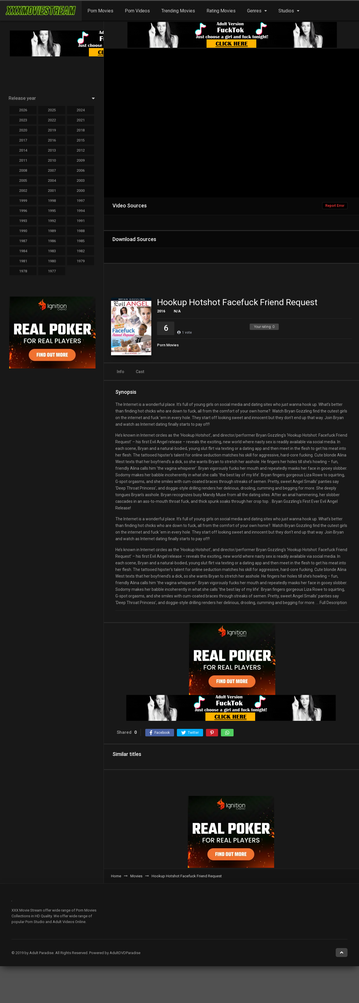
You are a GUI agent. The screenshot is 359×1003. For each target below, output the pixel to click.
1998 (52, 200)
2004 (52, 180)
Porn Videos (137, 11)
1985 (81, 241)
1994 (81, 211)
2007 (52, 170)
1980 (52, 261)
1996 (23, 211)
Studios (286, 11)
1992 (52, 221)
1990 (23, 231)
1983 (52, 251)
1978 (23, 271)
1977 (52, 271)
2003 (81, 180)
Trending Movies (178, 11)
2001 (52, 190)
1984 (23, 251)
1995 (52, 211)
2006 (81, 170)
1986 (52, 241)
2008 (23, 170)
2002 (23, 190)
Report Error (334, 206)
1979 (81, 261)
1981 (23, 261)
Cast (140, 371)
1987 (23, 241)
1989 (52, 231)
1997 (81, 200)
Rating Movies (221, 11)
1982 (81, 251)
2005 (23, 180)
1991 (81, 221)
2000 (81, 190)
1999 (23, 200)
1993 (23, 221)
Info (120, 371)
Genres (254, 11)
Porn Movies (100, 11)
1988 (81, 231)
